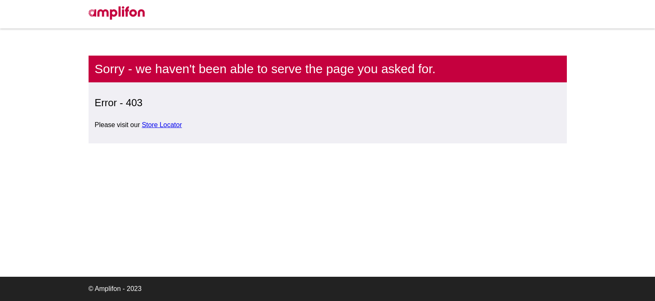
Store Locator (162, 124)
